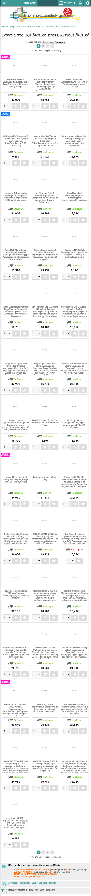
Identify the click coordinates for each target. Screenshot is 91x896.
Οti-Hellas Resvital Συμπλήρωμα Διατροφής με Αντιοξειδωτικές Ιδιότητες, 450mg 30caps (16, 83)
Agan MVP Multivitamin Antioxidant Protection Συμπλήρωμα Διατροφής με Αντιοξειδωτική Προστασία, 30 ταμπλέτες (16, 254)
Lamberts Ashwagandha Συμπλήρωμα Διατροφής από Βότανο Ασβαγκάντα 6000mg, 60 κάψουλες (15, 196)
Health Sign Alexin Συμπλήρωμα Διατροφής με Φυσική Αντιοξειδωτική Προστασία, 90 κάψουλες (45, 708)
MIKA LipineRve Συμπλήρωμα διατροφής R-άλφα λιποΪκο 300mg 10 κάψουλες (74, 423)
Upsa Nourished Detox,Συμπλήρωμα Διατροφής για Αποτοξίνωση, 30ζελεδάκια (74, 196)
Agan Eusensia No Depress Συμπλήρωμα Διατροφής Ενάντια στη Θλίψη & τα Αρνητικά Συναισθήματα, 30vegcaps (15, 311)
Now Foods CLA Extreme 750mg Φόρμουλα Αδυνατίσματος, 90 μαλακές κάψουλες (16, 594)
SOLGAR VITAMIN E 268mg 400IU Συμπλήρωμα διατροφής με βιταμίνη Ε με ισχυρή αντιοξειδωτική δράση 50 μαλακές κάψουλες (45, 540)
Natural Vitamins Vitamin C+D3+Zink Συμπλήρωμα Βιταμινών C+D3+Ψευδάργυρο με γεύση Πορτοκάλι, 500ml (45, 141)
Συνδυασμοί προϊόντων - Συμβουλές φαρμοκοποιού (32, 883)
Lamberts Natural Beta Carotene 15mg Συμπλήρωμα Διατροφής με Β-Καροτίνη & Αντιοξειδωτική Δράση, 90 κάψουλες (74, 709)
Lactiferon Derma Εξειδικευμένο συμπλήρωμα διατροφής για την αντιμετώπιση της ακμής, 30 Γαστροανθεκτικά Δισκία (15, 425)
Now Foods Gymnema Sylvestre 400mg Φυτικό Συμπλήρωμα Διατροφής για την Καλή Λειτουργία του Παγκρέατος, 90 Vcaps (74, 538)
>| (52, 46)
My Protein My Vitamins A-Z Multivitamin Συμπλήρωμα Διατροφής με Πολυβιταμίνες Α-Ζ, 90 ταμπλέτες (16, 141)
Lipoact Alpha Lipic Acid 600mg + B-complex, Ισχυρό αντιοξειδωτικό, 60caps (15, 479)
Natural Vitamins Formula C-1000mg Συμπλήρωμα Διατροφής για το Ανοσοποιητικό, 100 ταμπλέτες (74, 141)
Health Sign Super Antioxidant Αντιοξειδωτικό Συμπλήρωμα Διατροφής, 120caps (74, 83)
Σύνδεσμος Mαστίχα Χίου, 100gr (45, 478)
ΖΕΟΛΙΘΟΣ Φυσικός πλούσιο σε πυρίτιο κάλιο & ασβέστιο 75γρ (45, 422)
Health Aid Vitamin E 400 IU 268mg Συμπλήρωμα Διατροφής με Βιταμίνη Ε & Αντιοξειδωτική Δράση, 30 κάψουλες (45, 766)
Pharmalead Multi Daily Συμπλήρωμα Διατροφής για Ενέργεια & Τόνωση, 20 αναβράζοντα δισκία (74, 253)
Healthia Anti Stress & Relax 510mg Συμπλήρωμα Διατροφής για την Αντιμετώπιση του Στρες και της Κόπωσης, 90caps (74, 368)
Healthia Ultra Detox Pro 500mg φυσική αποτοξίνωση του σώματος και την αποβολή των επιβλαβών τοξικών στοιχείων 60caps (74, 595)
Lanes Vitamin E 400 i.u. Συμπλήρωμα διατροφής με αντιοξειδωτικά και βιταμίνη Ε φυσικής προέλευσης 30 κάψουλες (15, 823)
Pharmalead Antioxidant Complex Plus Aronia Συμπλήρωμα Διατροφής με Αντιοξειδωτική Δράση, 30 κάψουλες (45, 254)
